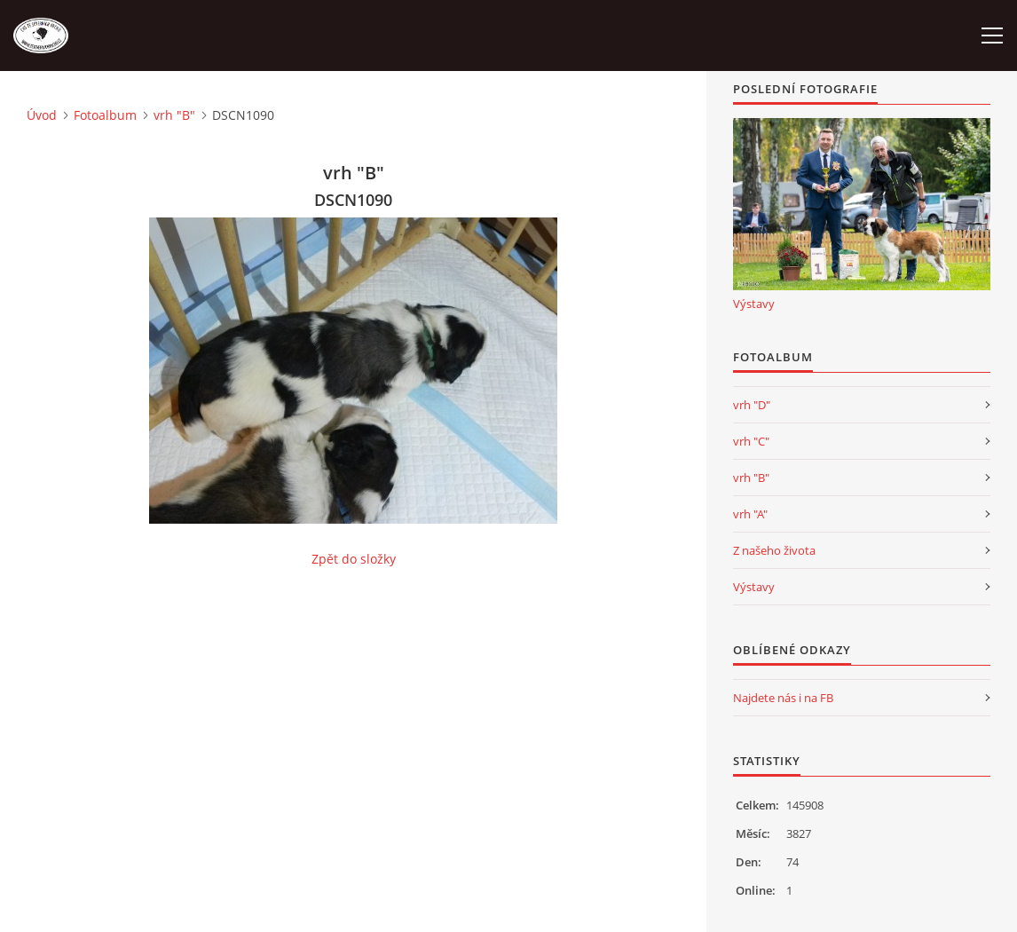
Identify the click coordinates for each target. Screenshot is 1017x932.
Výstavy (754, 304)
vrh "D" (751, 405)
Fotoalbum (105, 115)
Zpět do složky (353, 558)
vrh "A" (750, 514)
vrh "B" (174, 115)
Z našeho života (774, 550)
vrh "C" (751, 441)
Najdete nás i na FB (783, 698)
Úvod (42, 115)
